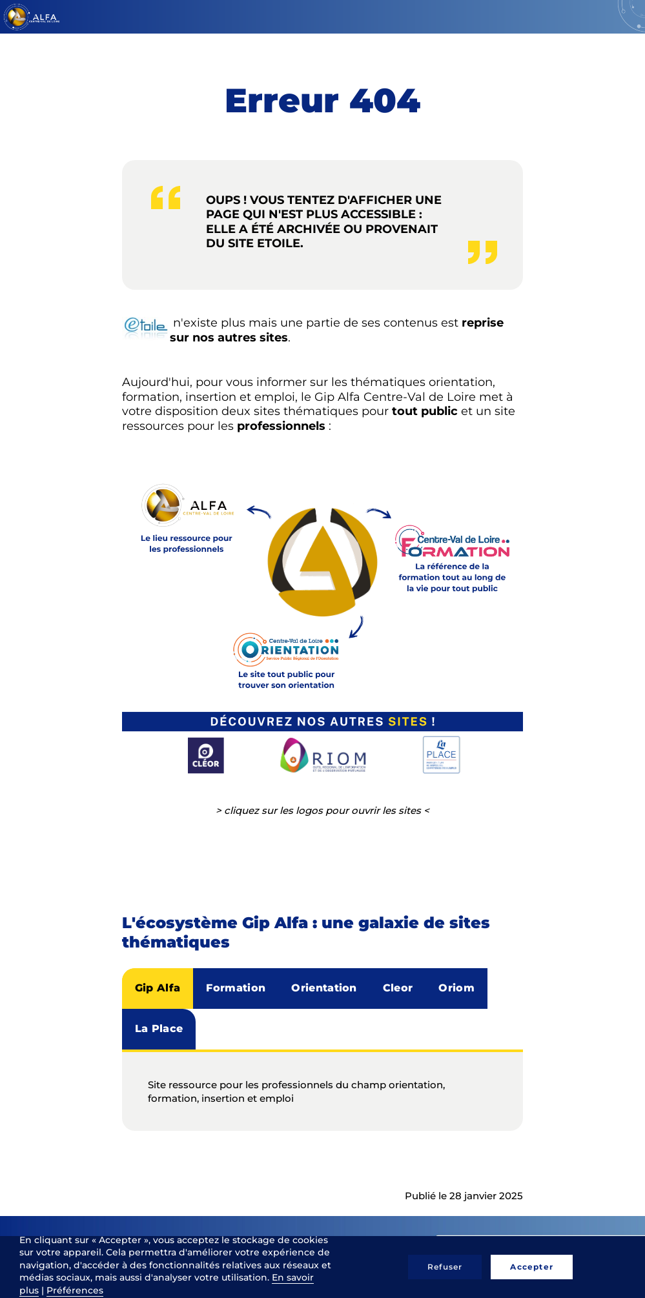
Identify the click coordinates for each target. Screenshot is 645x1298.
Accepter (531, 1267)
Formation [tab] (235, 988)
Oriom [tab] (456, 988)
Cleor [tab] (398, 988)
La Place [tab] (159, 1028)
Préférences (74, 1290)
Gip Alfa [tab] (158, 988)
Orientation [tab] (324, 988)
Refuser (444, 1267)
